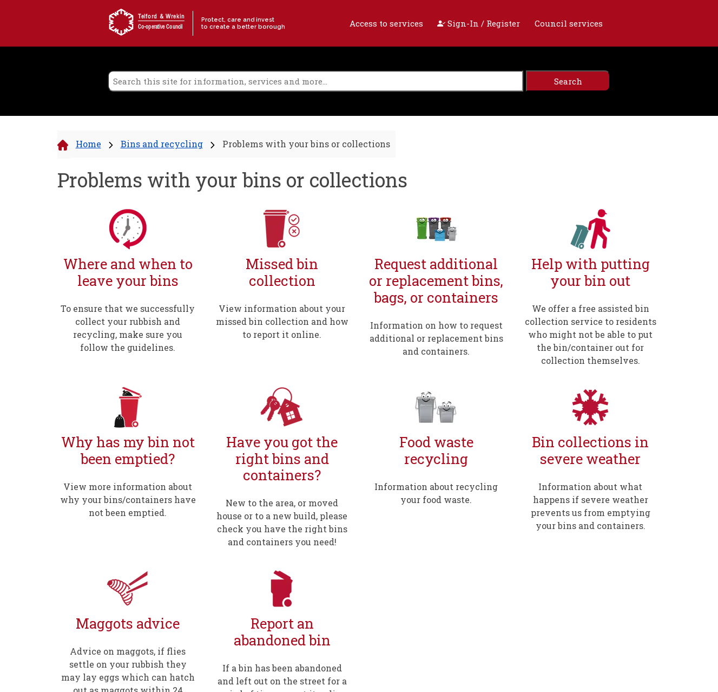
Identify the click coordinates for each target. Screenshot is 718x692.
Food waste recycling (436, 450)
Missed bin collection (282, 272)
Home (88, 143)
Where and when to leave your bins (128, 272)
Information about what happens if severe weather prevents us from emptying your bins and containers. (590, 506)
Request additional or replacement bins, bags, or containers (436, 280)
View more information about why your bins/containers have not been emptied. (128, 499)
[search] (315, 81)
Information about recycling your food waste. (436, 493)
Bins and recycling (162, 143)
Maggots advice (128, 623)
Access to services (386, 23)
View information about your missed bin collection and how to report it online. (282, 321)
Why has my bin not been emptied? (128, 450)
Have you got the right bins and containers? (282, 459)
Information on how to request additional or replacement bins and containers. (436, 338)
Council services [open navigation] (569, 23)
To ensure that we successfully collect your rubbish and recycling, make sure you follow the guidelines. (128, 328)
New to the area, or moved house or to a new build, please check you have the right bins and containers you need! (281, 522)
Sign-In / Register (478, 23)
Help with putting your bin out (590, 272)
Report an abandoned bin (282, 631)
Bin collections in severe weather (590, 450)
